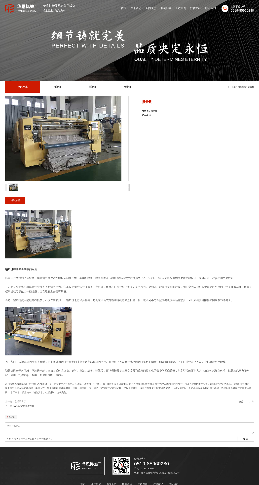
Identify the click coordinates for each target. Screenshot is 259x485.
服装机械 (242, 87)
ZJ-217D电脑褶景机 (24, 406)
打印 (251, 401)
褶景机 (251, 87)
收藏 (241, 401)
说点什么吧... (130, 429)
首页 (234, 87)
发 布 (245, 439)
